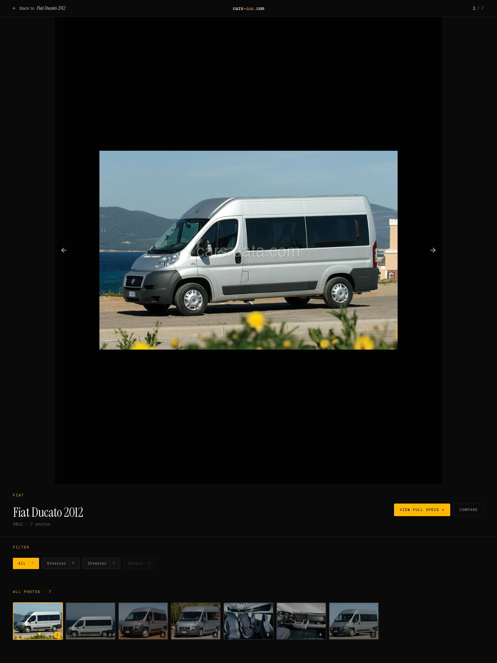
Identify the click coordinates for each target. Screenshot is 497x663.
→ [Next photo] (433, 250)
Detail (139, 563)
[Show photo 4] (196, 621)
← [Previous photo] (64, 250)
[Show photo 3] (143, 621)
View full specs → (422, 509)
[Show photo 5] (248, 621)
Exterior (60, 563)
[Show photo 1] (38, 621)
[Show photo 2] (91, 621)
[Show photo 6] (301, 621)
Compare (469, 509)
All (26, 563)
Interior (101, 563)
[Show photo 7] (354, 621)
